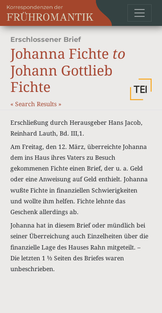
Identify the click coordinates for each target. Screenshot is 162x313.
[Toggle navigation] (139, 13)
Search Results (36, 104)
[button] (141, 89)
